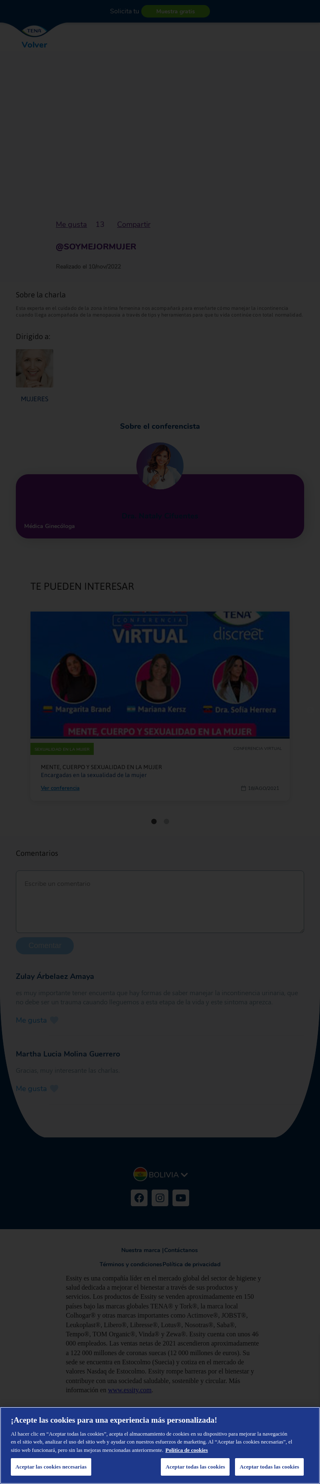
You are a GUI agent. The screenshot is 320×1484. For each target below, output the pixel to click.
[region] (160, 1445)
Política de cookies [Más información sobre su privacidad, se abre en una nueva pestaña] (186, 1450)
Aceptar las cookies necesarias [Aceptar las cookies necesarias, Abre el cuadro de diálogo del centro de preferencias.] (51, 1467)
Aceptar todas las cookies (269, 1467)
